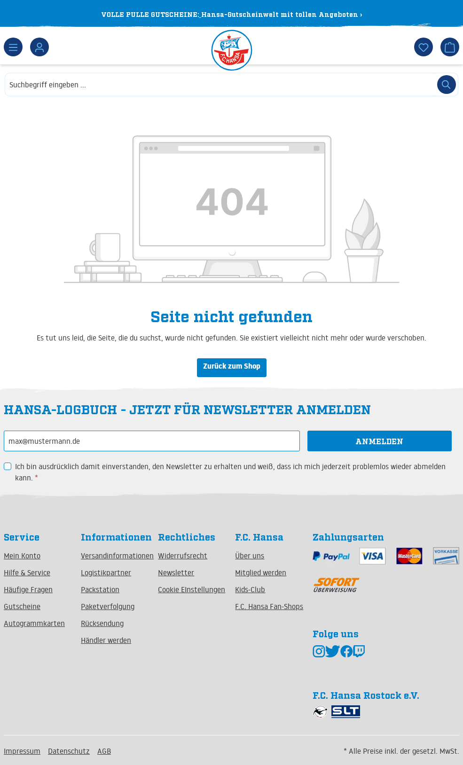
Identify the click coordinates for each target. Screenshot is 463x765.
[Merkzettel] (423, 47)
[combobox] (220, 84)
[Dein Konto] (39, 47)
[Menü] (13, 47)
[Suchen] (446, 84)
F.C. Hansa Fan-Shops (269, 606)
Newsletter (176, 572)
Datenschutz (69, 751)
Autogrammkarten (34, 623)
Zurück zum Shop (231, 367)
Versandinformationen (117, 555)
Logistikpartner (106, 572)
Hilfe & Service (27, 572)
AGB (104, 751)
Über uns (249, 555)
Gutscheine (22, 606)
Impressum (22, 751)
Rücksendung (102, 623)
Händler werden (106, 640)
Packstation (100, 589)
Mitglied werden (260, 572)
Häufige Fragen (28, 589)
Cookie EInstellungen (191, 589)
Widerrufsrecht (182, 555)
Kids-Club (250, 589)
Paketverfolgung (107, 606)
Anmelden (379, 441)
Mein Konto (22, 555)
